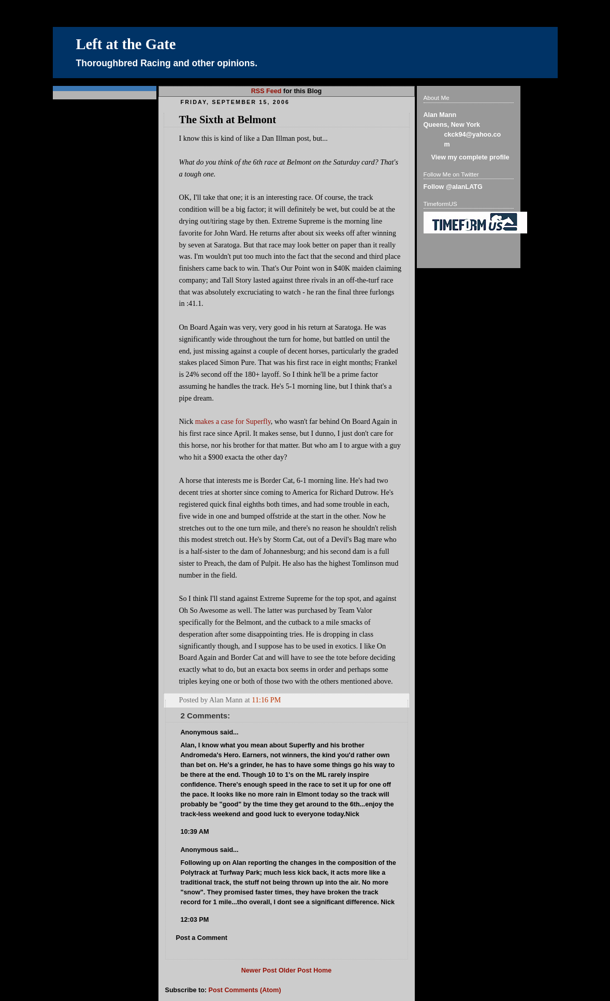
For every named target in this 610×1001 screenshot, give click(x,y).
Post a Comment (202, 937)
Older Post (295, 970)
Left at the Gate (126, 44)
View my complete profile (470, 157)
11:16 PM (266, 700)
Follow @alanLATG (453, 186)
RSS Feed (266, 91)
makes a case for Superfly (233, 421)
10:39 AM (195, 831)
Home (322, 970)
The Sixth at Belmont (228, 119)
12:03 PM (195, 919)
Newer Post (259, 970)
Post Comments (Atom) (245, 990)
